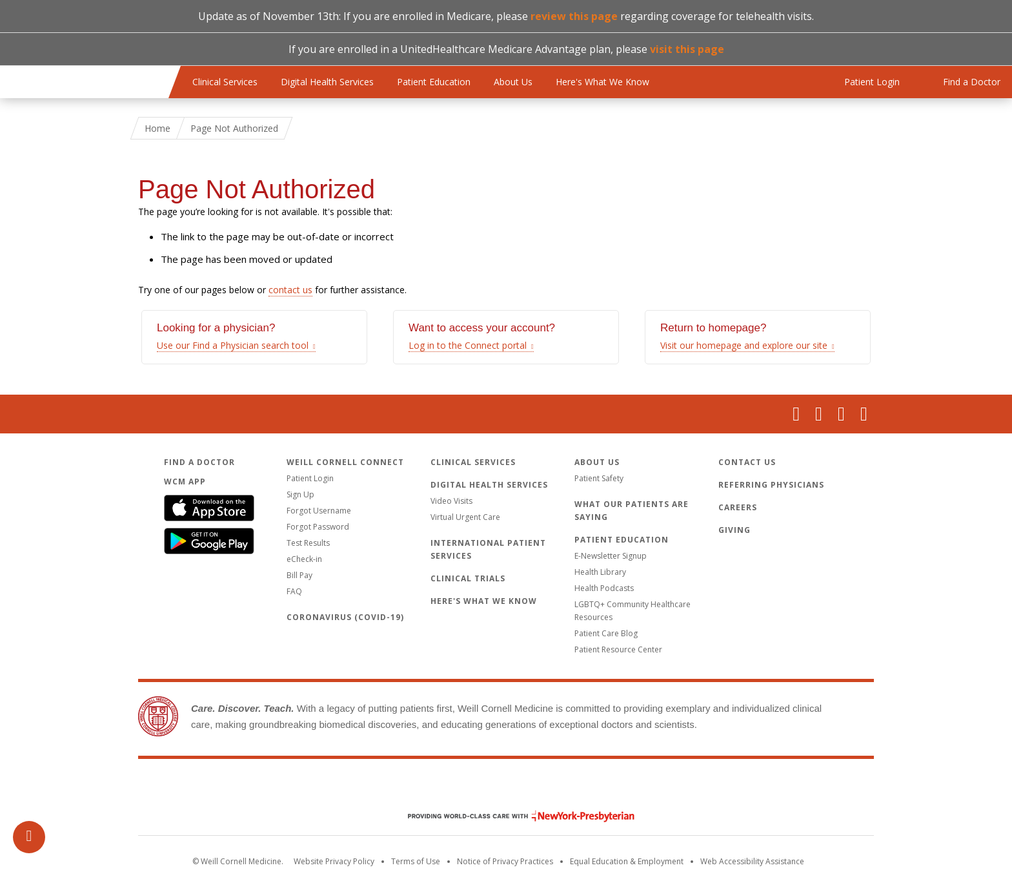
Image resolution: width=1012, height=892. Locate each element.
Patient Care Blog (606, 633)
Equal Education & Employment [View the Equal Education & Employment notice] (626, 861)
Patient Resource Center (618, 649)
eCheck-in (304, 559)
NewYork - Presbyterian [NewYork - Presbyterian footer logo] (511, 816)
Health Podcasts (604, 588)
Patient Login (310, 478)
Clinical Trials (467, 578)
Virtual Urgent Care (465, 517)
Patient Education (434, 82)
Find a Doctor (199, 462)
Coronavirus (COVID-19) (345, 617)
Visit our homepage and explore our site (743, 345)
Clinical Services (225, 82)
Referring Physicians (771, 484)
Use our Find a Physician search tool (233, 345)
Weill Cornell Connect (345, 462)
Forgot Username (319, 510)
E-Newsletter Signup (610, 555)
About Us (513, 82)
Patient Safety (598, 478)
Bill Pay (299, 575)
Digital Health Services (327, 82)
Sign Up (300, 494)
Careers (737, 507)
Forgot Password (318, 526)
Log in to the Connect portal (468, 345)
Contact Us (747, 462)
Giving (734, 529)
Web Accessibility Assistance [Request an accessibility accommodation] (752, 861)
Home (157, 128)
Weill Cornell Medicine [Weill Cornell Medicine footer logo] (506, 788)
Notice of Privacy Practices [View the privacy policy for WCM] (505, 861)
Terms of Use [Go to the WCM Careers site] (415, 861)
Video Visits (451, 500)
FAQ (294, 591)
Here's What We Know (602, 82)
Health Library (600, 571)
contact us (290, 290)
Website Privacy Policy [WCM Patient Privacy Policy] (334, 861)
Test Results (308, 542)
